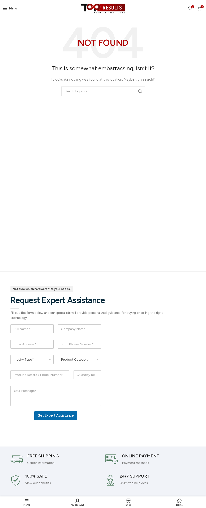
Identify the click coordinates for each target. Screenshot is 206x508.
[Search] (103, 91)
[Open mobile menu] (10, 8)
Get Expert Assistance (56, 415)
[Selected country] (61, 344)
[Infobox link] (55, 459)
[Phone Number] (79, 344)
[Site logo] (103, 8)
